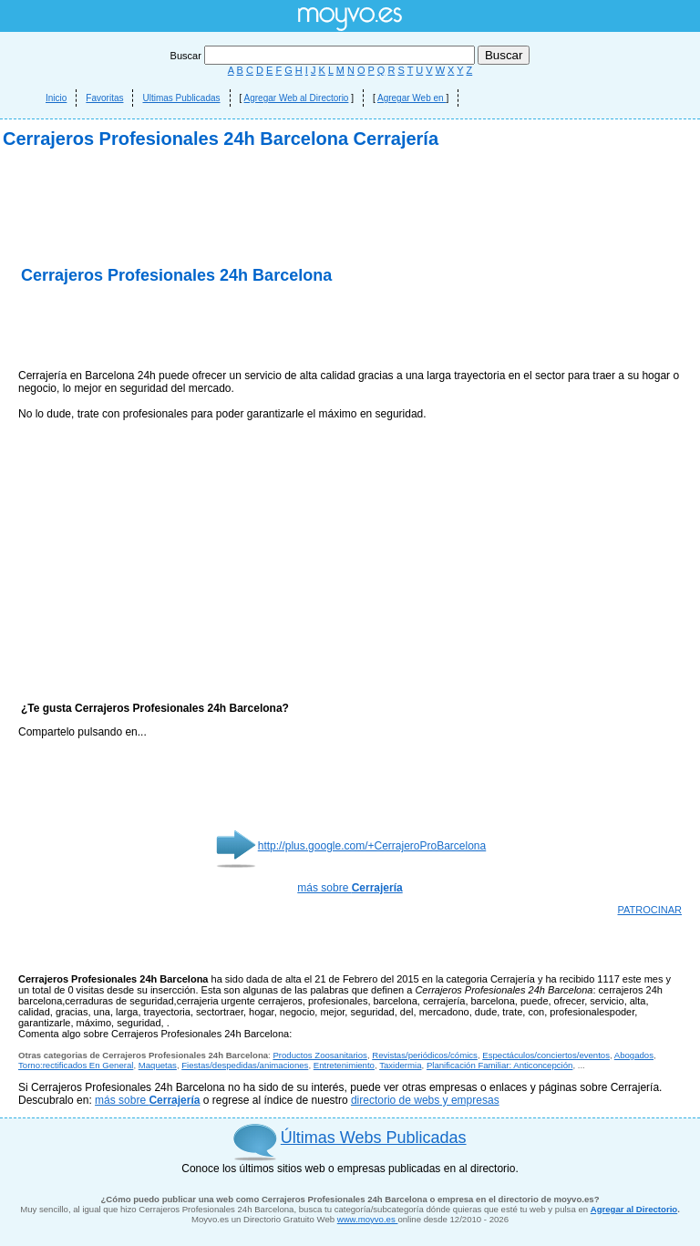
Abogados (634, 1055)
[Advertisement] (231, 328)
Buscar (324, 55)
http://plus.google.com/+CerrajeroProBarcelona (372, 845)
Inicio (56, 98)
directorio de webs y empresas (425, 1100)
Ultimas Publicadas (181, 98)
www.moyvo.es (367, 1219)
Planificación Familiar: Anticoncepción (500, 1065)
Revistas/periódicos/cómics (425, 1055)
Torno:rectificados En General (75, 1065)
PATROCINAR (650, 909)
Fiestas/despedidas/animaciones (244, 1065)
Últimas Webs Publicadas (374, 1137)
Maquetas (158, 1065)
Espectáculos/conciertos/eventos (546, 1055)
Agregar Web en (411, 98)
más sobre (349, 887)
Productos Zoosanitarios (319, 1055)
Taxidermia (400, 1065)
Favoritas (104, 98)
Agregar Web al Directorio (296, 98)
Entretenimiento (344, 1065)
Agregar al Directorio (634, 1209)
